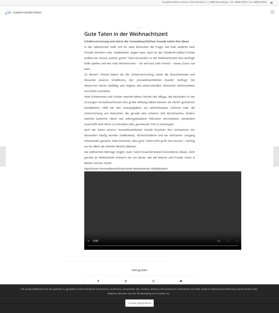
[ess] (23, 12)
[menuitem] (272, 12)
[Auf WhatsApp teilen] (153, 281)
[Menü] (272, 12)
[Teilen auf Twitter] (126, 281)
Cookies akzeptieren (139, 303)
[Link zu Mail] (271, 3)
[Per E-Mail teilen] (181, 281)
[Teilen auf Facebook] (98, 281)
